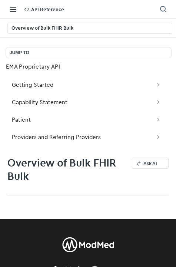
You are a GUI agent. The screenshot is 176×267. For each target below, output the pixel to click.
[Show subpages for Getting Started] (158, 85)
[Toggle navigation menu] (13, 9)
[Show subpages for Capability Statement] (158, 102)
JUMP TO (19, 52)
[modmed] (88, 251)
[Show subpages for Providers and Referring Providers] (158, 137)
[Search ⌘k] (163, 9)
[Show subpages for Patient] (158, 119)
